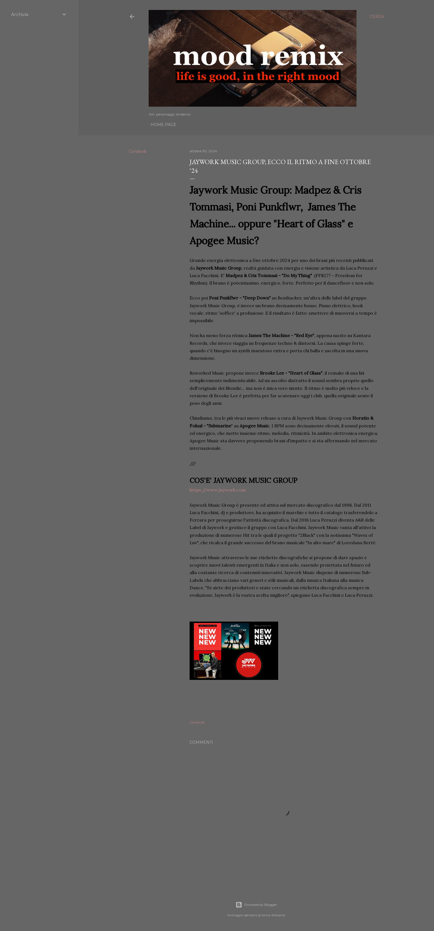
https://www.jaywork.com (218, 490)
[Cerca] (377, 16)
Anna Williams (273, 915)
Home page (163, 124)
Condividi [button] (137, 151)
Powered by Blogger (256, 904)
